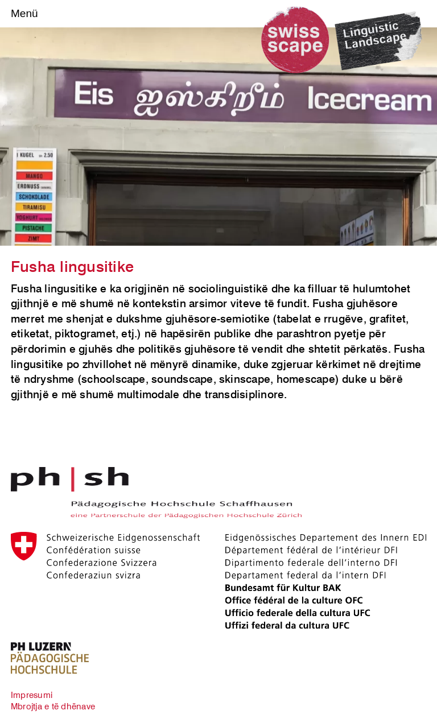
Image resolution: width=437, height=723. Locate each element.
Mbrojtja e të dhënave (53, 706)
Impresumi (31, 694)
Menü (24, 13)
